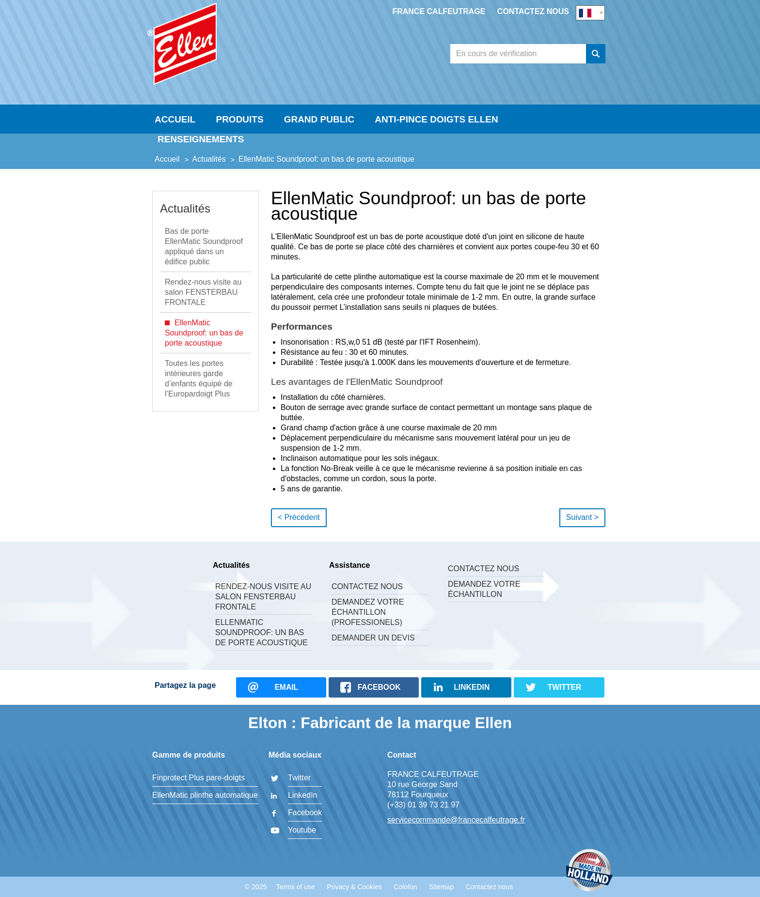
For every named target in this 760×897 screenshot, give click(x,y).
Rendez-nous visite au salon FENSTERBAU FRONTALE (263, 596)
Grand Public (319, 119)
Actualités (185, 208)
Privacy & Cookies (354, 887)
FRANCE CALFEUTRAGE (222, 46)
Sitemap (441, 887)
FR (590, 13)
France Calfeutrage (438, 11)
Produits (239, 119)
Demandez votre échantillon (484, 589)
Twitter (299, 778)
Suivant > (582, 517)
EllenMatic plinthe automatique (205, 795)
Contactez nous (533, 11)
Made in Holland (589, 871)
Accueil (175, 119)
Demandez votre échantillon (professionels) (368, 612)
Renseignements (201, 139)
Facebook (305, 812)
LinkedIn (302, 795)
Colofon (405, 887)
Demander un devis (373, 638)
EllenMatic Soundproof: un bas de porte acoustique (261, 632)
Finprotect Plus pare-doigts (198, 778)
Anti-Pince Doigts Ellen (436, 119)
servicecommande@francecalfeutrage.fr (456, 820)
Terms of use (295, 887)
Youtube (302, 830)
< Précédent (299, 517)
